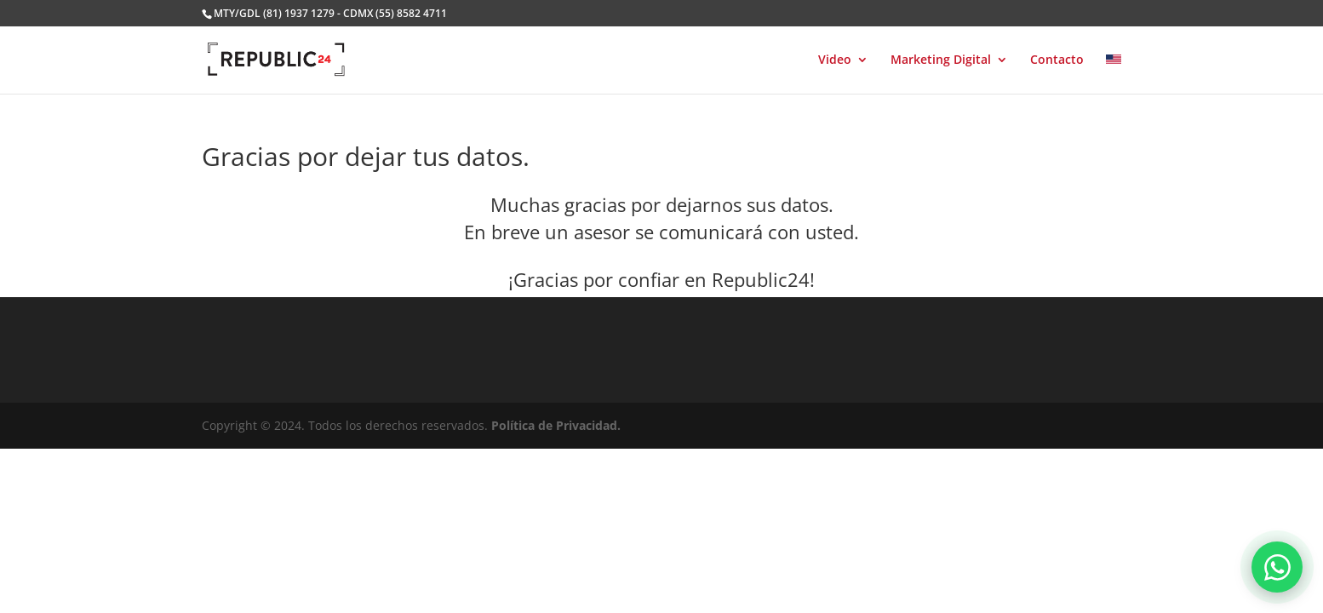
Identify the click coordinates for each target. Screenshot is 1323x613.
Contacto (1057, 60)
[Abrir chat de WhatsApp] (1277, 567)
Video (834, 60)
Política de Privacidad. (556, 425)
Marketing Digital (941, 60)
